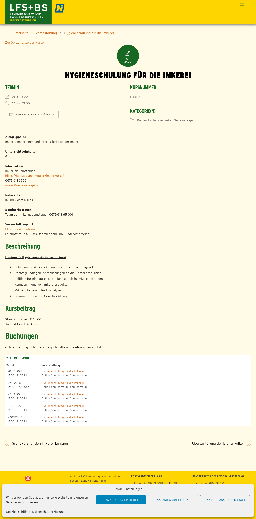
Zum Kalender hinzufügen (29, 114)
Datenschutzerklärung (48, 512)
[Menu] (242, 5)
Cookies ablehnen (173, 499)
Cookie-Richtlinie (18, 512)
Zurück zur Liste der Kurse (24, 42)
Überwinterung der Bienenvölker (218, 443)
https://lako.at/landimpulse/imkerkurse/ (34, 176)
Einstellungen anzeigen (225, 499)
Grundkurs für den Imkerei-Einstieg (40, 443)
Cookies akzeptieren (121, 499)
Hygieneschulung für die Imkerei (63, 371)
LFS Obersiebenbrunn (21, 229)
